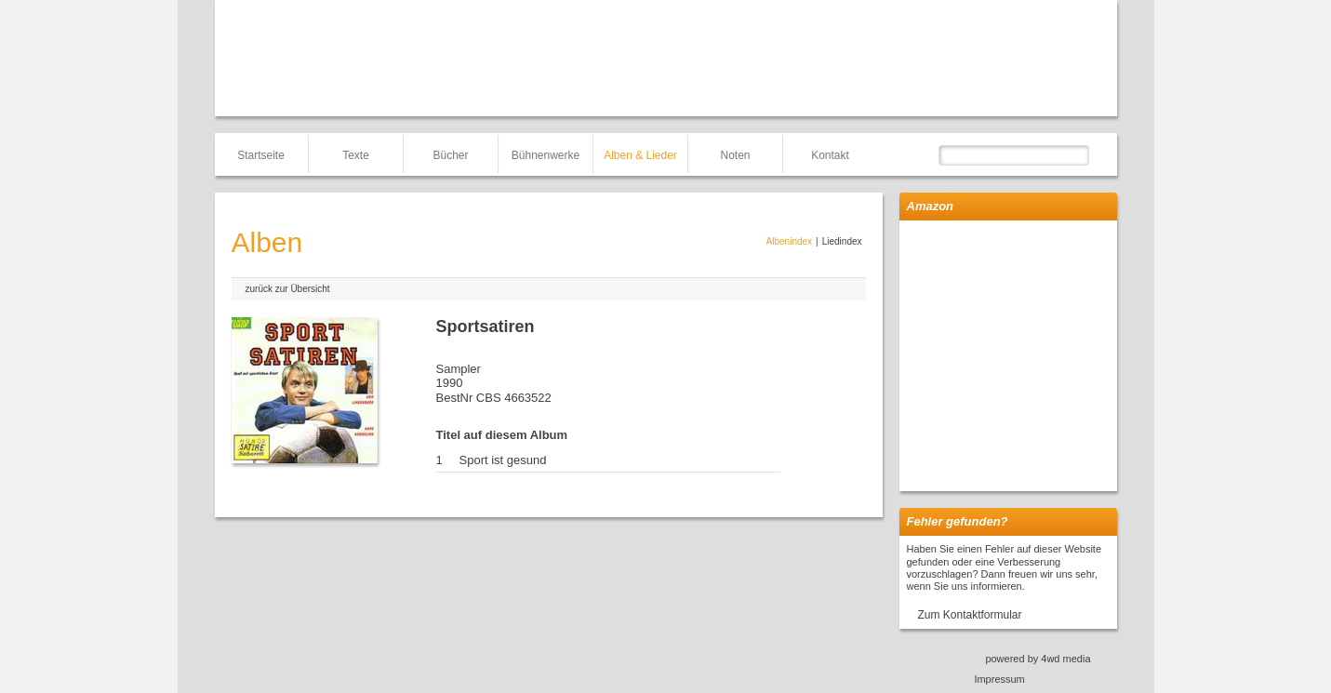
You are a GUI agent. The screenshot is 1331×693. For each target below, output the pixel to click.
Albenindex (789, 241)
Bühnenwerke (545, 155)
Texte (355, 155)
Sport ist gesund (503, 460)
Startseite (261, 155)
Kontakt (830, 155)
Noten (735, 155)
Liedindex (842, 241)
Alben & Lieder (640, 155)
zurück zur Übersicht (288, 289)
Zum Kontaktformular (970, 614)
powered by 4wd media (1037, 658)
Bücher (450, 155)
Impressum (999, 679)
